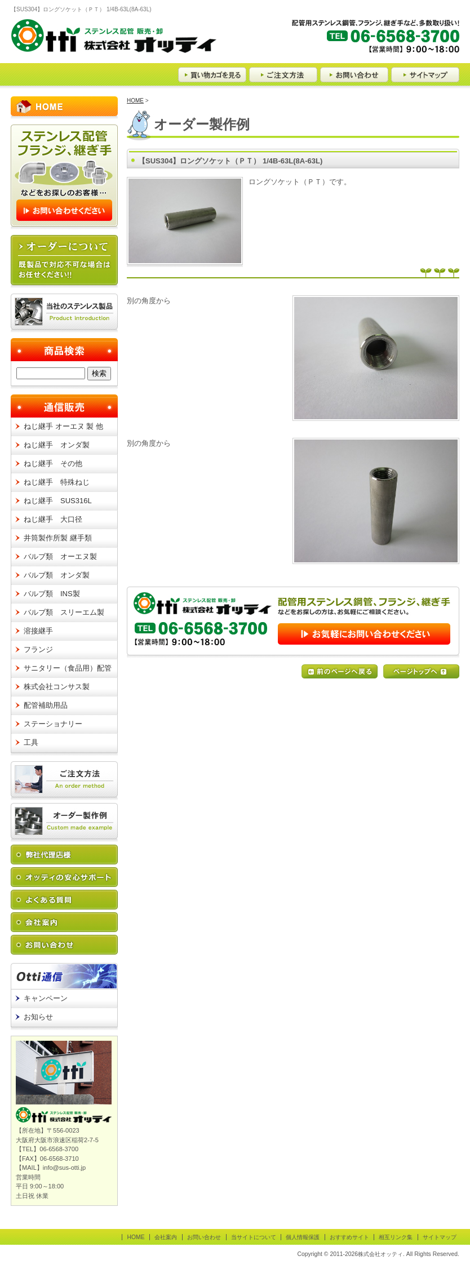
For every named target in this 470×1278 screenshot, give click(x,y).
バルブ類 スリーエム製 (64, 612)
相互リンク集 (396, 1237)
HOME (135, 100)
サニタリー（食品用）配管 (68, 668)
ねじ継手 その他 (53, 463)
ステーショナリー (53, 724)
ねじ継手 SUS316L (58, 500)
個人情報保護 (303, 1237)
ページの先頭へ (421, 671)
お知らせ (38, 1017)
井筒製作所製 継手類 (58, 538)
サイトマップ (439, 1237)
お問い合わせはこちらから (293, 623)
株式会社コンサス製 (57, 686)
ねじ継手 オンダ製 (57, 445)
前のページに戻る (339, 671)
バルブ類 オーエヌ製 (60, 556)
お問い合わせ (204, 1237)
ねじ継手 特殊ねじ (57, 482)
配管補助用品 (46, 705)
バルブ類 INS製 (52, 593)
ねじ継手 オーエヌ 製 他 (63, 426)
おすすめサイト (349, 1237)
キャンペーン (46, 998)
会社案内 (165, 1237)
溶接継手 (38, 631)
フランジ (38, 649)
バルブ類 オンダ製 (57, 575)
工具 (31, 742)
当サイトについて (253, 1237)
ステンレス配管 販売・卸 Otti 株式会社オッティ (113, 41)
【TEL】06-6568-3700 (374, 41)
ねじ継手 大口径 (53, 519)
